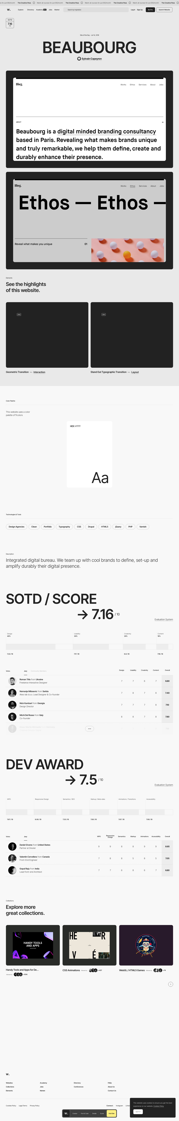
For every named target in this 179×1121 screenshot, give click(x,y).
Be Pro (150, 10)
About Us (111, 1087)
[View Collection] (33, 945)
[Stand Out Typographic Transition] (132, 335)
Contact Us (112, 1091)
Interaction (39, 372)
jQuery (118, 526)
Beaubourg (89, 47)
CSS (79, 526)
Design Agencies (16, 526)
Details (94, 1113)
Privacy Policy (34, 1106)
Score (102, 1113)
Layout (135, 372)
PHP (130, 526)
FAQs (110, 1083)
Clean (34, 526)
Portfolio (48, 526)
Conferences (78, 1087)
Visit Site (111, 1113)
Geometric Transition (17, 372)
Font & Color (85, 1113)
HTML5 (104, 526)
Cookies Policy (11, 1106)
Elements (9, 1091)
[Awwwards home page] (66, 1113)
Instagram (119, 1106)
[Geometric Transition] (47, 335)
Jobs (50, 10)
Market (56, 10)
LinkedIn (129, 1106)
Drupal (91, 526)
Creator (74, 1113)
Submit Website (164, 10)
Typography (64, 526)
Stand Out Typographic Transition (108, 372)
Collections (10, 1087)
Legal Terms (23, 1106)
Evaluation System (164, 619)
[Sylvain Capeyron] (89, 59)
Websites (9, 1083)
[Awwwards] (9, 10)
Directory (30, 10)
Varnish (143, 526)
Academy (41, 10)
